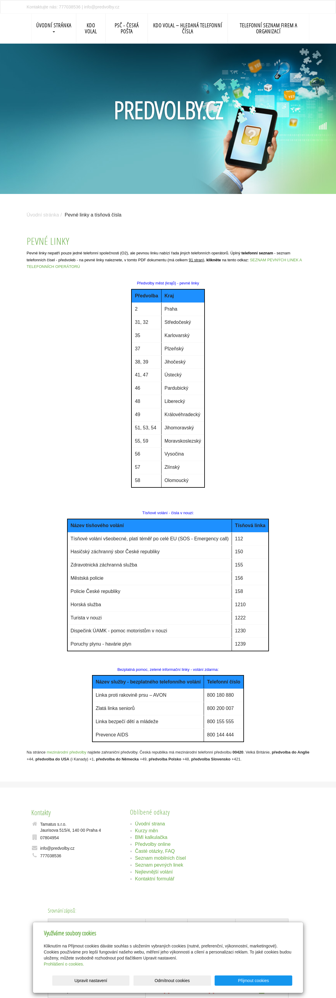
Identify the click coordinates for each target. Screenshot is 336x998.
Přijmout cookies (269, 980)
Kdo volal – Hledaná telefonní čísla (187, 28)
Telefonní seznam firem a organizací (268, 28)
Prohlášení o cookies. (64, 964)
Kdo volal (91, 28)
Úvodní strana (150, 823)
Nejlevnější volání (154, 871)
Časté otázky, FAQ (155, 851)
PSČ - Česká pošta (127, 28)
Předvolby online (153, 844)
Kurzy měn (146, 830)
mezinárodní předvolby (66, 752)
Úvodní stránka (53, 27)
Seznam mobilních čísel (160, 858)
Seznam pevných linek (159, 864)
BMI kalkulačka (151, 837)
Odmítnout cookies (219, 980)
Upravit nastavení (169, 980)
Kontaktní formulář (154, 878)
